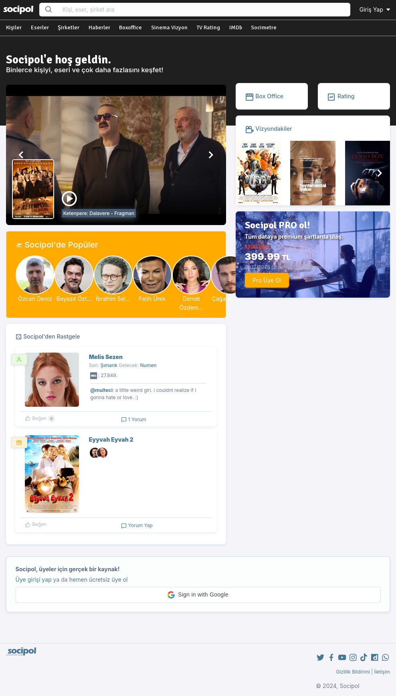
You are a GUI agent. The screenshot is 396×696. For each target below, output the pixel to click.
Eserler (40, 27)
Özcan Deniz (35, 298)
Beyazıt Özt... (74, 298)
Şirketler (68, 27)
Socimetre (264, 27)
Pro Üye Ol (267, 280)
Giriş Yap (376, 9)
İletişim (382, 672)
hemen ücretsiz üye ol (98, 579)
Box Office (264, 96)
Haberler (99, 27)
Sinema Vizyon (169, 27)
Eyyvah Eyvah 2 (111, 439)
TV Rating (208, 27)
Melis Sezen (106, 356)
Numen (148, 365)
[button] (21, 155)
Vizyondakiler (268, 128)
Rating (340, 96)
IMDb (235, 27)
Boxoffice (130, 27)
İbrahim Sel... (113, 298)
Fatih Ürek (152, 298)
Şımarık (109, 365)
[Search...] (203, 10)
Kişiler (14, 27)
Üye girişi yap (34, 579)
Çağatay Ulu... (230, 298)
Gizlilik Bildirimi (353, 672)
